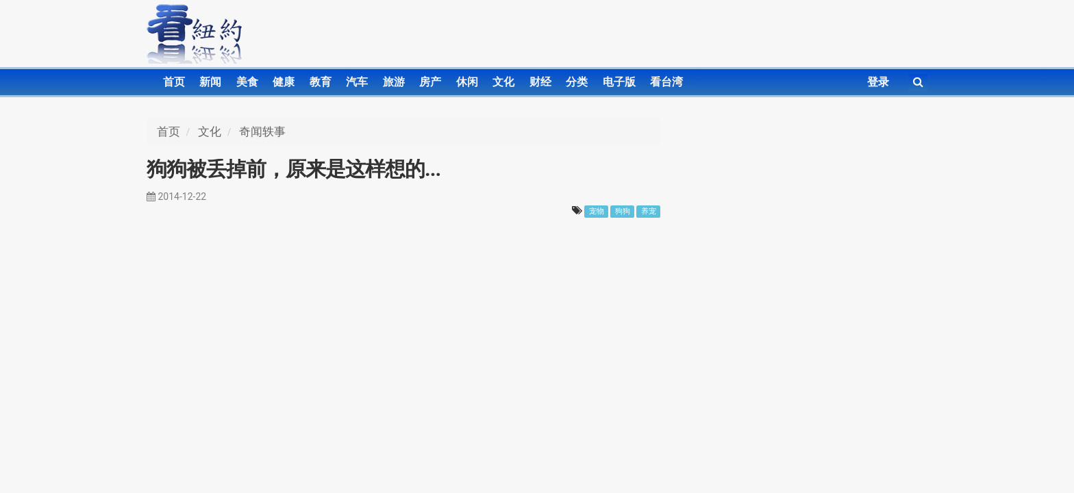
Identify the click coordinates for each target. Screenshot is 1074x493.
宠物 (596, 211)
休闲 (467, 81)
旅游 (394, 81)
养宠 (648, 211)
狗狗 (622, 211)
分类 (577, 81)
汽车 (357, 81)
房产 (430, 81)
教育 (321, 81)
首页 (174, 81)
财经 (540, 81)
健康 (284, 81)
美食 (247, 81)
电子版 (619, 81)
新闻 (210, 81)
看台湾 (666, 81)
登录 (878, 81)
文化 (503, 81)
